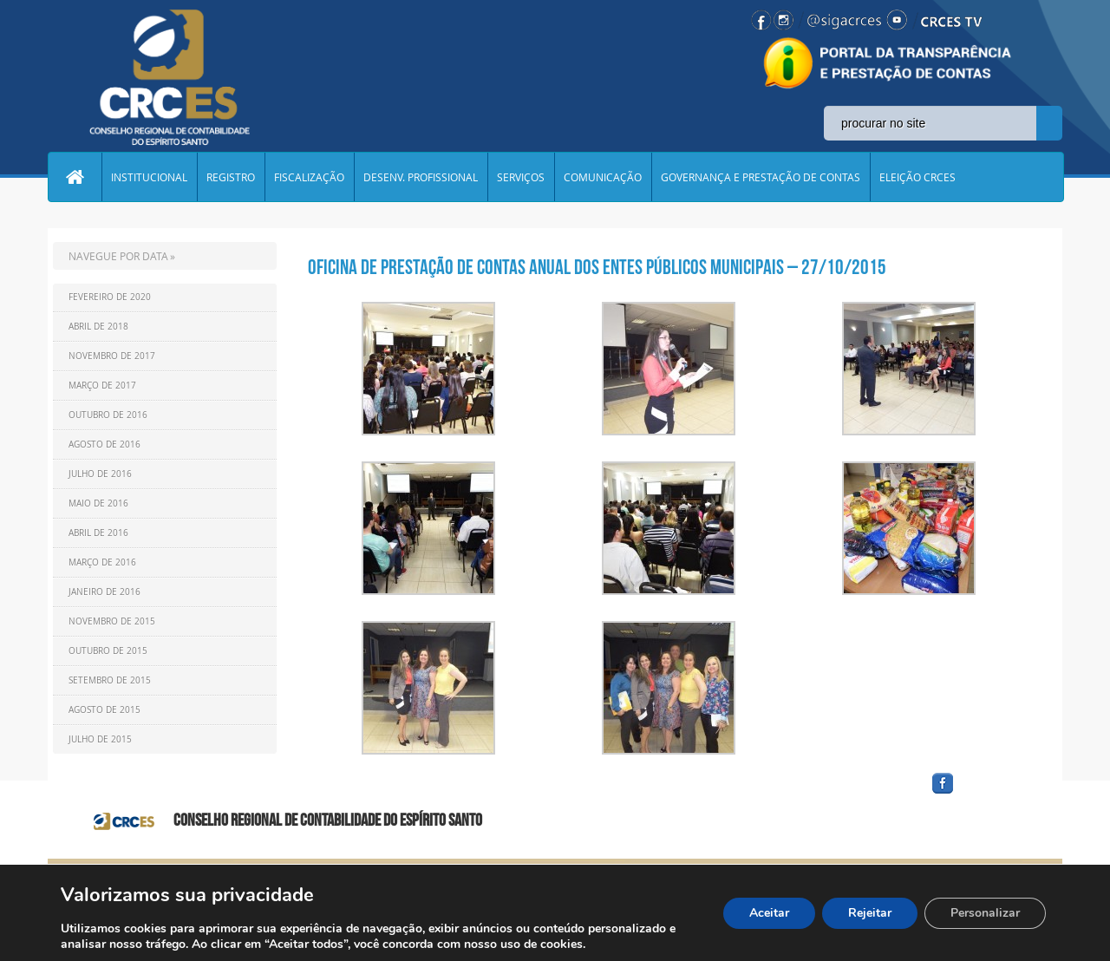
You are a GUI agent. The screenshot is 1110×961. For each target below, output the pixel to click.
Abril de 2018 (98, 326)
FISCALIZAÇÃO (309, 177)
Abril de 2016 (98, 533)
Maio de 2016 (98, 503)
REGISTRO (230, 177)
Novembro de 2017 (112, 356)
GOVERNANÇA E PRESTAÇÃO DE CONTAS (760, 177)
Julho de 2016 (100, 474)
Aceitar (769, 913)
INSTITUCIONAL (149, 177)
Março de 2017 (102, 385)
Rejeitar (869, 913)
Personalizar (985, 913)
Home (75, 177)
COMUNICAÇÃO (603, 177)
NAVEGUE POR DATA (118, 256)
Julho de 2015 (100, 739)
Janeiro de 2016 (104, 592)
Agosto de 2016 (104, 444)
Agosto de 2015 (104, 710)
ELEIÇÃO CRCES (917, 177)
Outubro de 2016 (108, 415)
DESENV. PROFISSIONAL (420, 177)
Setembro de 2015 (110, 680)
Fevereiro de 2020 (110, 297)
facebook (984, 794)
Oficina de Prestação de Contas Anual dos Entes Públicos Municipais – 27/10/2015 (597, 267)
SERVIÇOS (521, 177)
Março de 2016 (102, 562)
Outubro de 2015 (108, 651)
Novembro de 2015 (112, 621)
